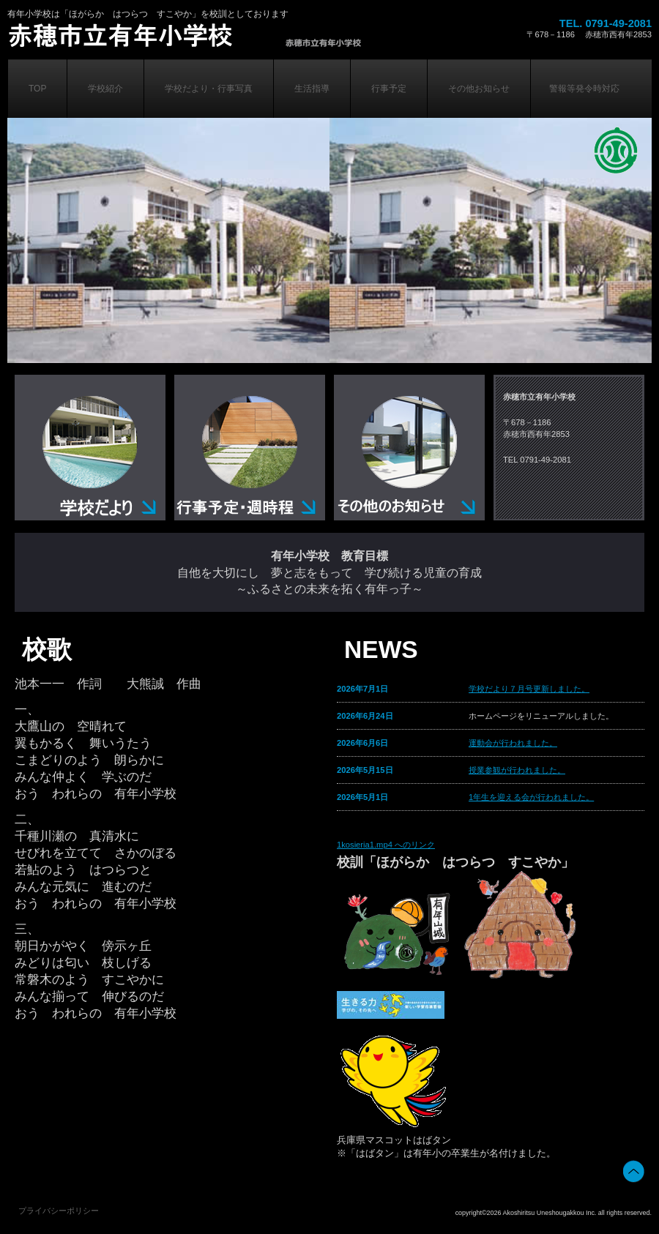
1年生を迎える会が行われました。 (531, 797)
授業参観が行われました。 (517, 770)
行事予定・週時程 (249, 448)
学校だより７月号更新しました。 (529, 688)
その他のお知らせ (409, 448)
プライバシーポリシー (58, 1210)
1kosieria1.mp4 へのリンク (386, 844)
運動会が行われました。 (513, 742)
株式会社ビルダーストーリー (200, 35)
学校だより (90, 448)
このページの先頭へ (633, 1171)
